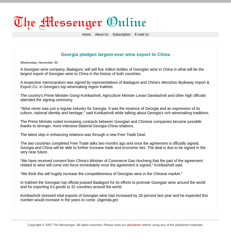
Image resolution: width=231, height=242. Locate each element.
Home (86, 34)
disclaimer (134, 225)
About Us (101, 34)
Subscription (121, 34)
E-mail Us (142, 34)
